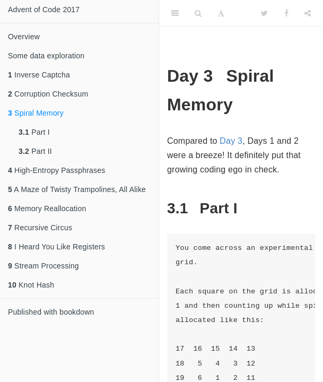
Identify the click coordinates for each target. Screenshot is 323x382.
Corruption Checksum (48, 94)
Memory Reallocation (47, 208)
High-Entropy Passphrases (56, 170)
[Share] (307, 13)
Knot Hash (31, 285)
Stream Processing (43, 266)
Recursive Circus (40, 227)
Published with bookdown (51, 312)
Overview (24, 36)
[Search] (198, 13)
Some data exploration (46, 55)
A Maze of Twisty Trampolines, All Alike (77, 189)
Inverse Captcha (39, 75)
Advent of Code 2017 (44, 9)
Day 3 (231, 140)
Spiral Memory (36, 113)
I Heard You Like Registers (56, 246)
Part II (35, 151)
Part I (34, 132)
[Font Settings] (220, 13)
